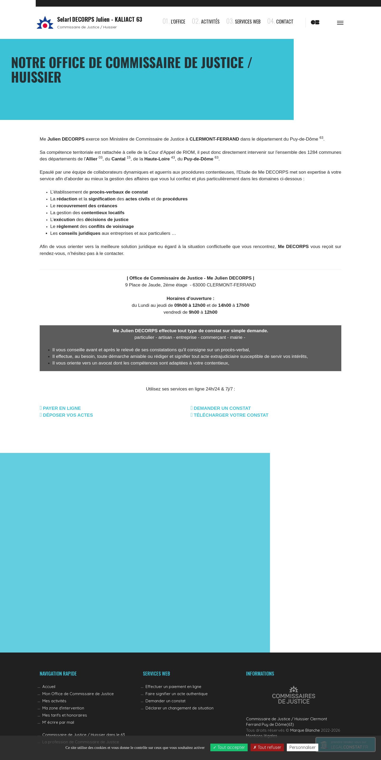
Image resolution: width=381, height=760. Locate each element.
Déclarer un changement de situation (180, 707)
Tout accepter (229, 747)
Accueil (48, 686)
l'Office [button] (173, 21)
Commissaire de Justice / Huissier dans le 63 (83, 734)
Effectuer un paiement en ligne (173, 686)
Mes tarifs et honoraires (64, 715)
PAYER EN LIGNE (62, 408)
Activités (206, 21)
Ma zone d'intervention (63, 707)
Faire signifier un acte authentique (177, 693)
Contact (280, 21)
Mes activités (54, 700)
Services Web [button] (243, 21)
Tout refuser (267, 747)
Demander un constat (165, 700)
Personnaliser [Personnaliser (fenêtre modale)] (302, 747)
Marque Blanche (305, 730)
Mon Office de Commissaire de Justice (78, 693)
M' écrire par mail (58, 722)
